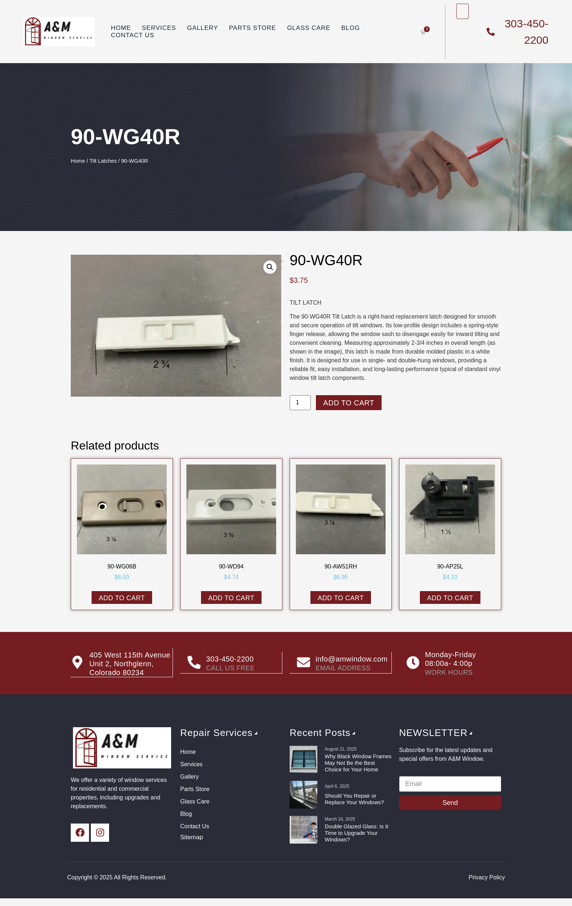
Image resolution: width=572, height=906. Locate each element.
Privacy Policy (486, 877)
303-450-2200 (230, 659)
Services (159, 27)
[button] (270, 267)
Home (121, 27)
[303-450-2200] (194, 662)
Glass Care (309, 27)
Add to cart (348, 403)
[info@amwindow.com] (303, 662)
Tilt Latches (103, 161)
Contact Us (132, 35)
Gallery (202, 27)
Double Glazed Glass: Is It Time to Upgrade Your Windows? (356, 833)
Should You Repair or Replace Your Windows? (354, 799)
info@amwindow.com (352, 659)
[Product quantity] (300, 402)
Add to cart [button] (122, 598)
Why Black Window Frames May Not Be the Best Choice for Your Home (358, 762)
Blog (350, 27)
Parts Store (252, 27)
